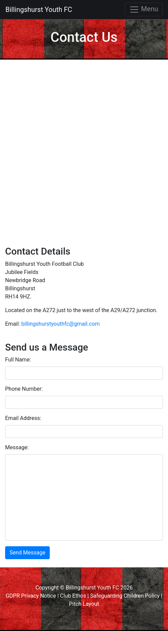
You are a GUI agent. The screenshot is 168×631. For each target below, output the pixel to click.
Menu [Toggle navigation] (143, 9)
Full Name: (18, 359)
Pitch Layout (84, 604)
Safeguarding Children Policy (124, 596)
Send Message (27, 552)
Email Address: (23, 418)
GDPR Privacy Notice (31, 596)
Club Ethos (73, 596)
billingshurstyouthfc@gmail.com (60, 324)
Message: (17, 447)
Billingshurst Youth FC (38, 9)
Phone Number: (24, 389)
